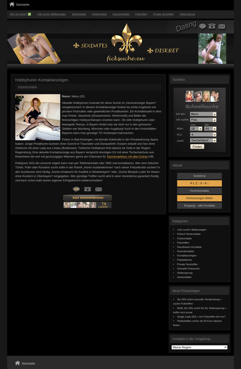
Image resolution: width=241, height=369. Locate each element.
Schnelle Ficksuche (188, 268)
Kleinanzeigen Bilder (199, 198)
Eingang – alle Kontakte (199, 205)
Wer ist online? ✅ (20, 14)
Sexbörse (199, 176)
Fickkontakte (99, 14)
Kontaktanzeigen (187, 255)
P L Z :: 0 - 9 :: (199, 183)
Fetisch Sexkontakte (189, 233)
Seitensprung (187, 14)
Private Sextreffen (163, 14)
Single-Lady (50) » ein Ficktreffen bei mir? (201, 316)
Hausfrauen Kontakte (189, 246)
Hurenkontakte (121, 14)
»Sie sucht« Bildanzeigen (51, 14)
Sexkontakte (79, 14)
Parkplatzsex (184, 259)
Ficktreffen (141, 14)
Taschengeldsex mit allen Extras (127, 156)
